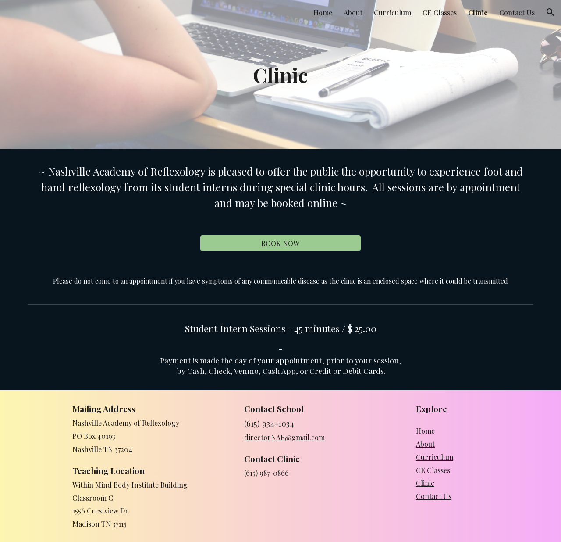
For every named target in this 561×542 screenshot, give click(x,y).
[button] (550, 12)
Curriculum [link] (392, 12)
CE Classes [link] (440, 12)
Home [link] (322, 12)
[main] (280, 74)
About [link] (353, 12)
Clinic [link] (478, 12)
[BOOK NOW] (280, 243)
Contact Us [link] (517, 12)
